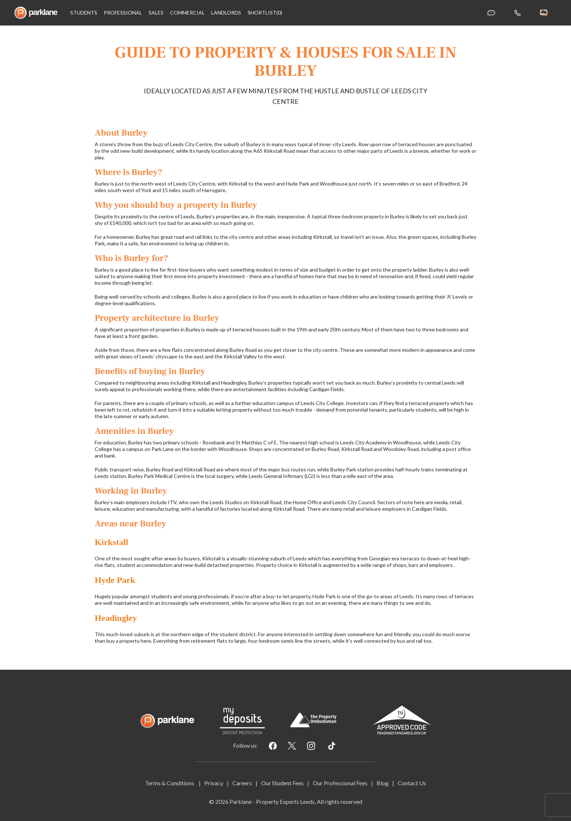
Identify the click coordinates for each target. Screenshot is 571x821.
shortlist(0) (265, 12)
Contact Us (412, 782)
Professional (123, 12)
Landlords (226, 12)
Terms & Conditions (170, 782)
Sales (156, 12)
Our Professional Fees (340, 782)
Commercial (187, 12)
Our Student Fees (282, 782)
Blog (383, 782)
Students (83, 12)
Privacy (213, 782)
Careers (242, 782)
